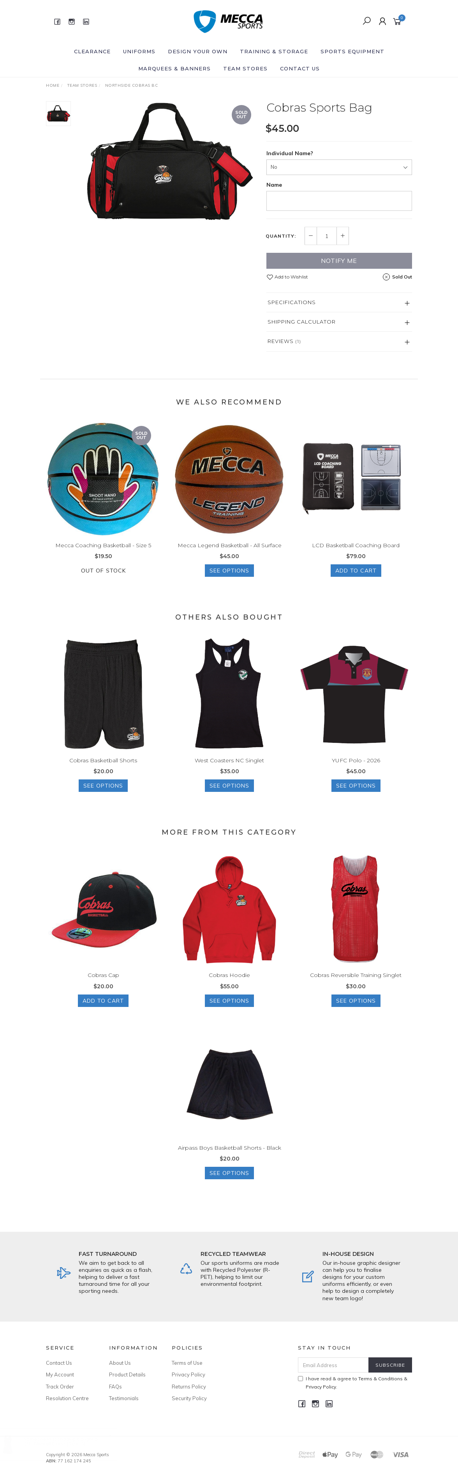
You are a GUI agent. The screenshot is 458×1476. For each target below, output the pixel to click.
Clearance (92, 51)
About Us (120, 1363)
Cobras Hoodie (229, 985)
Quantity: (281, 236)
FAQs (115, 1386)
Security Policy (189, 1398)
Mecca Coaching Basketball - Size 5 (103, 555)
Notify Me (339, 260)
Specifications (292, 302)
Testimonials (124, 1398)
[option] (169, 161)
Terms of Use (187, 1363)
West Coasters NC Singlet (229, 770)
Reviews (284, 341)
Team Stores (245, 68)
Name (274, 184)
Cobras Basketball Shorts (103, 770)
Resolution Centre (67, 1398)
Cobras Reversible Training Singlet (356, 985)
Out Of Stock (103, 581)
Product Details (127, 1374)
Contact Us (300, 68)
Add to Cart (356, 581)
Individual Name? (289, 153)
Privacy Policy (188, 1374)
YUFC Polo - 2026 (356, 770)
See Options (229, 581)
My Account (60, 1374)
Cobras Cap (103, 985)
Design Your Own (197, 51)
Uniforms (139, 51)
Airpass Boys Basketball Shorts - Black (229, 1158)
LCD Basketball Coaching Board (356, 555)
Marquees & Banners (174, 68)
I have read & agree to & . (352, 1383)
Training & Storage (274, 51)
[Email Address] (333, 1365)
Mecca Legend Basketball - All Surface (230, 555)
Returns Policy (189, 1386)
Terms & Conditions (380, 1378)
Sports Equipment (352, 51)
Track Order (60, 1386)
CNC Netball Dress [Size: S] (62, 1443)
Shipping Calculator (302, 322)
